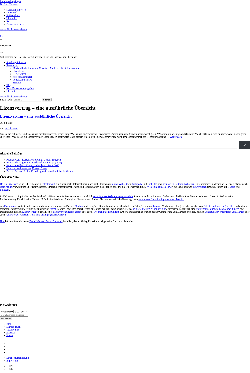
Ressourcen (12, 65)
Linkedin (4, 189)
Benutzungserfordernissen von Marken (224, 211)
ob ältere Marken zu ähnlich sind (149, 209)
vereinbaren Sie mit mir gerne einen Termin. (161, 199)
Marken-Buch (13, 326)
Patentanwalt (48, 184)
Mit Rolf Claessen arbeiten (13, 29)
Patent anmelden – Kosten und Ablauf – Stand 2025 (32, 165)
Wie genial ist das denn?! (159, 186)
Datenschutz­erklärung (17, 357)
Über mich (11, 91)
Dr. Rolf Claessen (9, 4)
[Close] (1, 52)
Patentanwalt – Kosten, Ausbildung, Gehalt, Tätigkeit (33, 159)
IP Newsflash (19, 74)
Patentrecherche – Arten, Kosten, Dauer (26, 168)
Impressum (12, 360)
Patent (52, 209)
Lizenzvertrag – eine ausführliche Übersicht (36, 116)
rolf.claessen (11, 128)
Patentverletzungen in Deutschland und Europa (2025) (34, 162)
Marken (79, 206)
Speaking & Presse (16, 62)
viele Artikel (6, 186)
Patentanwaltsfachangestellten (219, 206)
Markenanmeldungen (207, 209)
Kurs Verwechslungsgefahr (20, 88)
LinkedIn (152, 184)
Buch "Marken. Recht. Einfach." (45, 221)
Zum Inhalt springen (10, 1)
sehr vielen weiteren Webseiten (179, 184)
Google (231, 186)
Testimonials (12, 329)
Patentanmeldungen (229, 209)
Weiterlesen (176, 136)
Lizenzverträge (30, 211)
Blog (8, 85)
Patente (157, 206)
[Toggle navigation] (1, 39)
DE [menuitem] (11, 369)
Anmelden (6, 318)
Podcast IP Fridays (22, 79)
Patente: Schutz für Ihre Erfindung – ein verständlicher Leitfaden (39, 171)
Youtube (17, 82)
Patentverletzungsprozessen (67, 211)
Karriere (10, 332)
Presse (9, 335)
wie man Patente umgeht (106, 211)
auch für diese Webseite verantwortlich (113, 196)
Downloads (18, 71)
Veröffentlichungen (22, 76)
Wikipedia (137, 184)
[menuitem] (9, 366)
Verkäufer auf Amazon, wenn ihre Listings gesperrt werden (35, 214)
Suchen (46, 100)
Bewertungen (199, 186)
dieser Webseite (120, 184)
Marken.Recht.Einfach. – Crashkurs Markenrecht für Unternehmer (47, 68)
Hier (2, 221)
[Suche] (244, 145)
